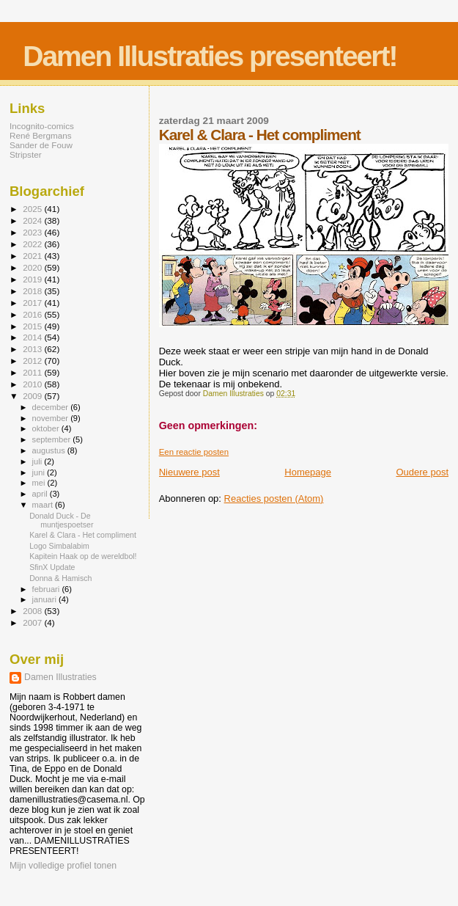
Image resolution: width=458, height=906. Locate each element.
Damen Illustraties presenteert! (209, 56)
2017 (33, 302)
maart (44, 504)
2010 (33, 384)
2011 (33, 372)
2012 (33, 360)
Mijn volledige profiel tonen (63, 866)
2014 (33, 337)
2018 (33, 291)
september (52, 439)
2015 (33, 326)
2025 (33, 208)
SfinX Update (52, 567)
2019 (33, 279)
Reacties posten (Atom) (274, 498)
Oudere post (422, 472)
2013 (33, 349)
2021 (33, 255)
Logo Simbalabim (59, 545)
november (51, 418)
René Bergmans (41, 135)
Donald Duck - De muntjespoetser (61, 520)
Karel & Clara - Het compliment (82, 534)
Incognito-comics (42, 126)
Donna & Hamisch (60, 578)
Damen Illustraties (60, 677)
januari (45, 599)
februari (47, 589)
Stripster (26, 154)
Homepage (307, 472)
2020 (33, 267)
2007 (33, 622)
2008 (33, 610)
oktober (47, 428)
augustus (49, 450)
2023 (33, 232)
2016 (33, 314)
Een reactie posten (194, 451)
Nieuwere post (189, 472)
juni (39, 472)
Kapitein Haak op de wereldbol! (82, 556)
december (51, 407)
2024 (33, 220)
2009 (33, 396)
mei (40, 482)
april (41, 493)
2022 (33, 244)
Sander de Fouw (41, 145)
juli (38, 461)
